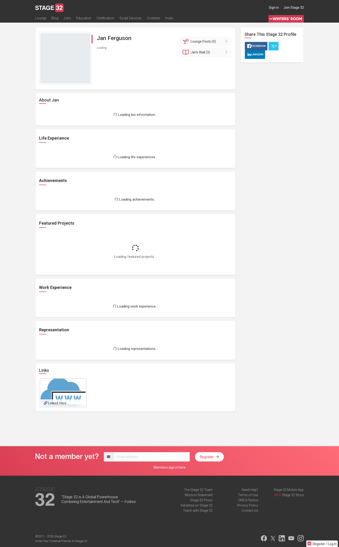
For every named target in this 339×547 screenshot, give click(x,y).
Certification (105, 18)
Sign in (274, 7)
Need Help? (250, 490)
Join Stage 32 (293, 7)
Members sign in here (169, 467)
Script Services (130, 18)
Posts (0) (206, 41)
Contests (153, 18)
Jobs (67, 18)
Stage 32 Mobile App (289, 490)
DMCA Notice (248, 500)
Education (83, 18)
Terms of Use (248, 495)
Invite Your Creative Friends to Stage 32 (61, 541)
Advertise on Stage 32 (197, 505)
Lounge (40, 18)
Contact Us (250, 510)
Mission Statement (199, 495)
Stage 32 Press (201, 500)
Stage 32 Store (293, 495)
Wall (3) (206, 52)
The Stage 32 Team (198, 490)
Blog (55, 18)
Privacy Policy (247, 505)
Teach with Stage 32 (198, 510)
